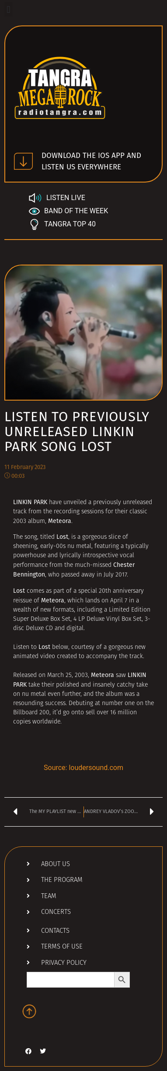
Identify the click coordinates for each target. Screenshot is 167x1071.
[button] (8, 9)
